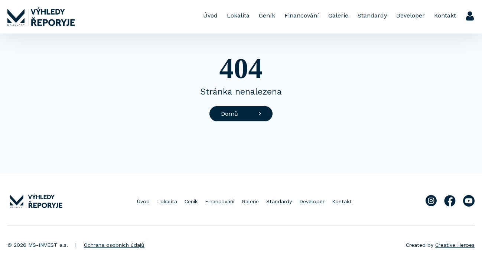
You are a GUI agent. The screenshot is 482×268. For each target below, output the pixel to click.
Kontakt (445, 15)
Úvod (210, 15)
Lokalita (238, 15)
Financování (301, 15)
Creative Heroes (455, 245)
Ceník (267, 15)
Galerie (338, 15)
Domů (241, 113)
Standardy (372, 15)
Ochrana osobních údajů (114, 245)
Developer (410, 15)
